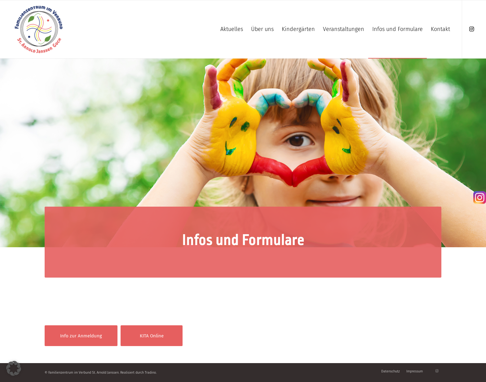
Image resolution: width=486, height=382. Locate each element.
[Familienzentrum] (39, 29)
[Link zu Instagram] (471, 29)
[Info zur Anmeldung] (81, 335)
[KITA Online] (152, 335)
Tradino (150, 373)
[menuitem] (231, 29)
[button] (13, 368)
